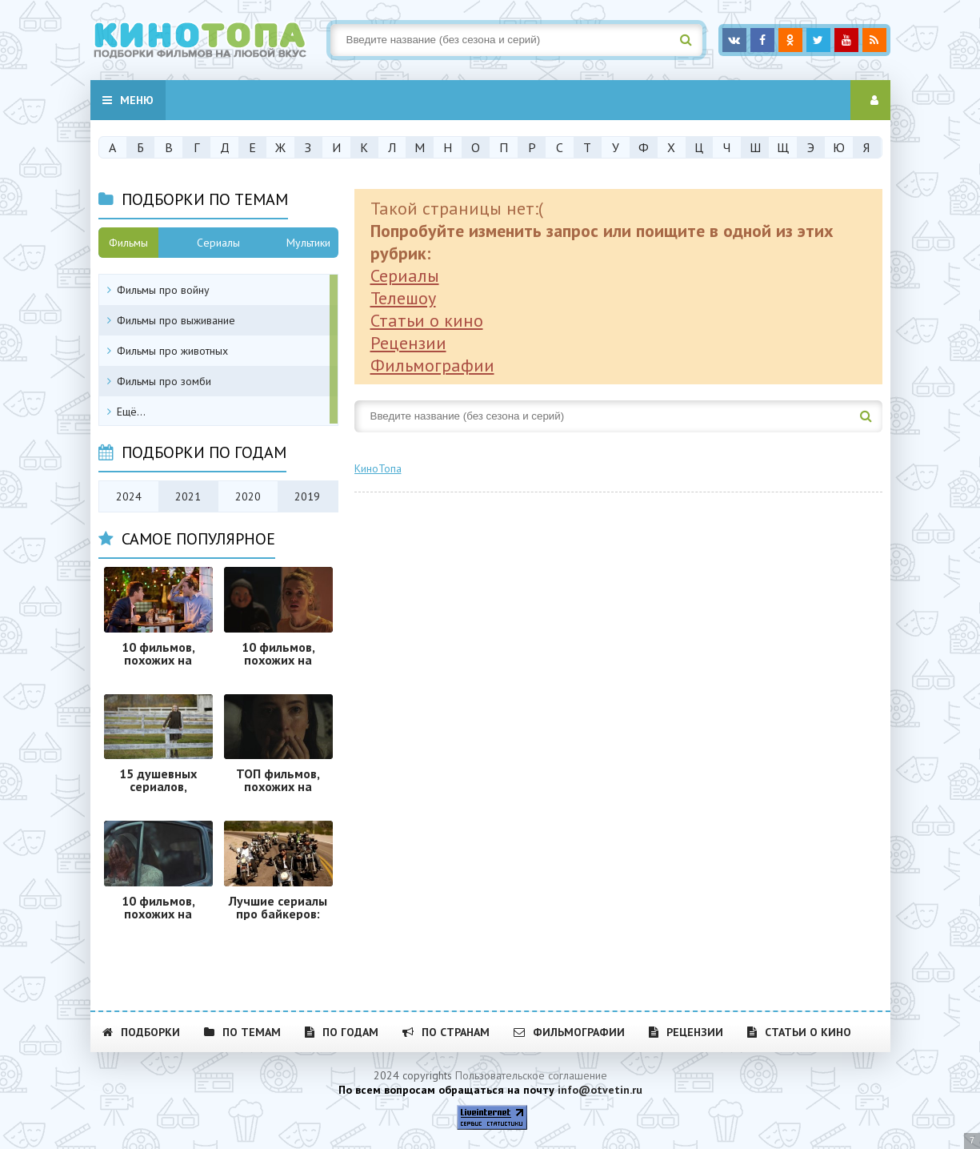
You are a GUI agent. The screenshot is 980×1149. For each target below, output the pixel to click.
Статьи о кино (426, 320)
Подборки (141, 1032)
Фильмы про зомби (164, 381)
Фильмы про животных (172, 350)
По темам (242, 1032)
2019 (307, 496)
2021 (188, 496)
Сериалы (404, 275)
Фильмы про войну (163, 290)
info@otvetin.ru (600, 1090)
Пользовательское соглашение (531, 1075)
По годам (341, 1032)
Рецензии (408, 342)
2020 (248, 496)
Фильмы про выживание (176, 320)
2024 (129, 496)
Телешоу (403, 298)
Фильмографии (432, 365)
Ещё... (131, 411)
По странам (446, 1032)
